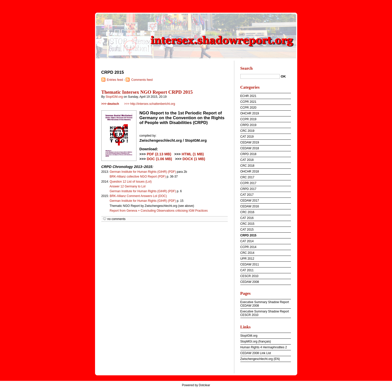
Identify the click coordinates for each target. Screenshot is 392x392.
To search (383, 3)
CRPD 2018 (248, 154)
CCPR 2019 (248, 119)
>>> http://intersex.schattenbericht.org (149, 104)
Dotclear (204, 385)
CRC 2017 (247, 177)
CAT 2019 (247, 136)
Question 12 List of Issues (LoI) (131, 181)
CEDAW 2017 (249, 200)
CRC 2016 (247, 212)
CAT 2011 (247, 270)
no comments (116, 219)
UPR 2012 (247, 258)
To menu (369, 3)
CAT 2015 (247, 229)
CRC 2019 (247, 131)
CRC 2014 (247, 253)
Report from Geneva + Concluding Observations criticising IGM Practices (159, 210)
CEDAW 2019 (249, 142)
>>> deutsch (110, 104)
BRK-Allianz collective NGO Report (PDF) (138, 176)
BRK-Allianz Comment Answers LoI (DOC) (138, 196)
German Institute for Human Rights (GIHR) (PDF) (143, 172)
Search (246, 68)
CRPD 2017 (248, 189)
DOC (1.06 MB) (159, 159)
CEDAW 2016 (249, 206)
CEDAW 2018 (249, 148)
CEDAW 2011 (249, 264)
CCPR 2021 (248, 102)
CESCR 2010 (249, 276)
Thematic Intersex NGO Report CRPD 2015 (147, 92)
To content (353, 3)
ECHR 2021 (248, 96)
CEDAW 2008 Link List (255, 353)
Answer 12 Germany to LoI (127, 186)
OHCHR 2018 (249, 171)
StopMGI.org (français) (255, 341)
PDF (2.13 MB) (159, 154)
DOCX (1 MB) (193, 159)
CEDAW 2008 (249, 282)
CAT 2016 (247, 218)
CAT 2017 (247, 195)
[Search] (260, 76)
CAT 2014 (247, 241)
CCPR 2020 (248, 107)
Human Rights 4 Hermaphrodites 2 (263, 347)
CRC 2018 (247, 165)
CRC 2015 (247, 224)
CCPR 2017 (248, 183)
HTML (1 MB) (193, 154)
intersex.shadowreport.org (196, 35)
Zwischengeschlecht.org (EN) (260, 359)
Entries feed (115, 80)
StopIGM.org (114, 97)
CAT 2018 (247, 160)
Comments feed (142, 80)
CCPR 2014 (248, 247)
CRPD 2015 (248, 235)
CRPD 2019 (248, 125)
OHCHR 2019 (249, 113)
